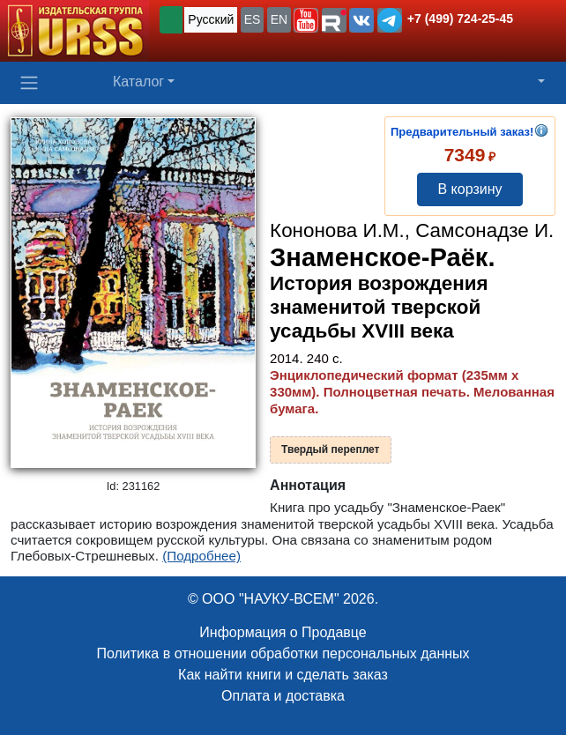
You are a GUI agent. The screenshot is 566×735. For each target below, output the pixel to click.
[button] (306, 20)
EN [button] (279, 19)
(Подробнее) (201, 555)
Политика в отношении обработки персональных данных (282, 653)
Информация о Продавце (282, 632)
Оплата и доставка (283, 695)
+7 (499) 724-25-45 (460, 18)
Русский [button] (211, 19)
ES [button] (252, 19)
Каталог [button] (138, 81)
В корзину (469, 189)
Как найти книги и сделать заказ (283, 674)
